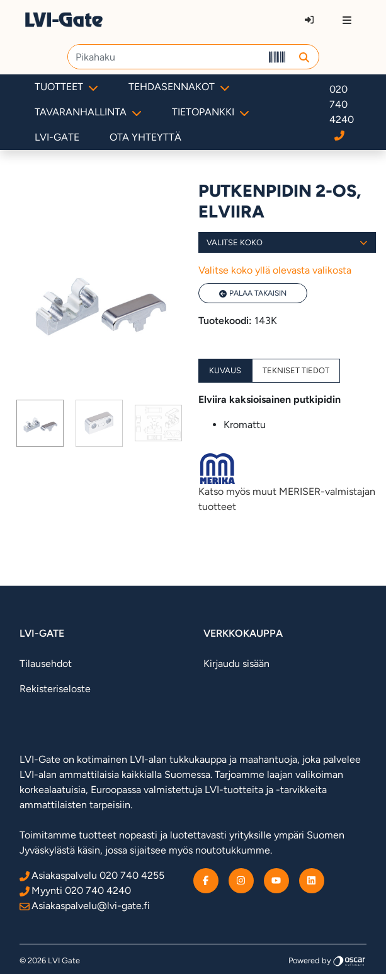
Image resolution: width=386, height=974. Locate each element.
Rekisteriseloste (55, 689)
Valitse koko (287, 242)
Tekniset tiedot (296, 370)
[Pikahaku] (165, 57)
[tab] (40, 423)
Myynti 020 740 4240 (75, 890)
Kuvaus (225, 370)
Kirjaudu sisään (236, 664)
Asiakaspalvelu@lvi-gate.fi (85, 906)
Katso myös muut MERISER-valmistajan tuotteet (287, 483)
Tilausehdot (46, 664)
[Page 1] (40, 423)
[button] (304, 57)
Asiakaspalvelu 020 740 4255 (92, 875)
